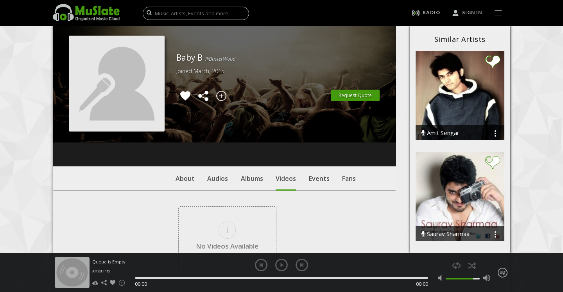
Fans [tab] (349, 131)
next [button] (302, 265)
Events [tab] (319, 131)
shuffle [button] (472, 265)
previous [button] (261, 265)
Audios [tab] (217, 131)
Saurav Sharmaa (445, 234)
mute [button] (441, 278)
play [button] (281, 265)
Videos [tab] (286, 135)
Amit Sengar (440, 133)
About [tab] (185, 131)
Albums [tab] (252, 131)
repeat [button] (456, 265)
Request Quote (355, 95)
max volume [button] (486, 278)
